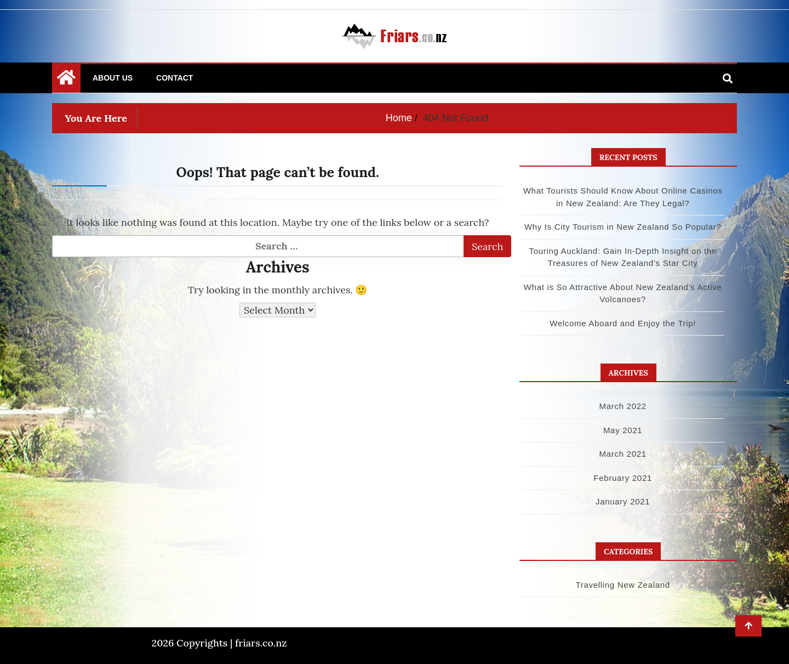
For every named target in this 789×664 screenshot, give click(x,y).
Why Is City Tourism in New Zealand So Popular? (623, 226)
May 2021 (622, 430)
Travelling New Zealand (622, 584)
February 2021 (622, 478)
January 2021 (623, 501)
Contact (174, 77)
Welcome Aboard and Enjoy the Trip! (623, 323)
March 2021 (623, 453)
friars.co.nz (261, 643)
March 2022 (623, 406)
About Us (113, 77)
